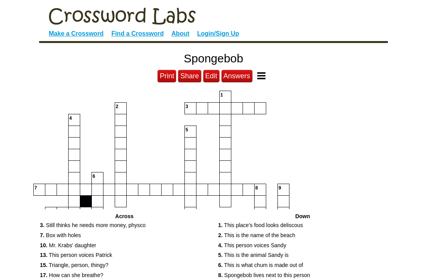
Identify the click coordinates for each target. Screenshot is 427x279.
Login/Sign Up (218, 33)
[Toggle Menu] (261, 76)
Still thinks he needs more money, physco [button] (93, 225)
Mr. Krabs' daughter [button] (68, 245)
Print (167, 76)
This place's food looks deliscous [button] (260, 225)
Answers (237, 76)
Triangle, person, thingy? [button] (74, 265)
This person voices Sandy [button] (252, 245)
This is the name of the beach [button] (256, 235)
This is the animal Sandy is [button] (253, 255)
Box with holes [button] (60, 235)
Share (189, 76)
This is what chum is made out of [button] (260, 265)
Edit (211, 76)
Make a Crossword (76, 33)
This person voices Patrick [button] (76, 255)
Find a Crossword (137, 33)
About (180, 33)
